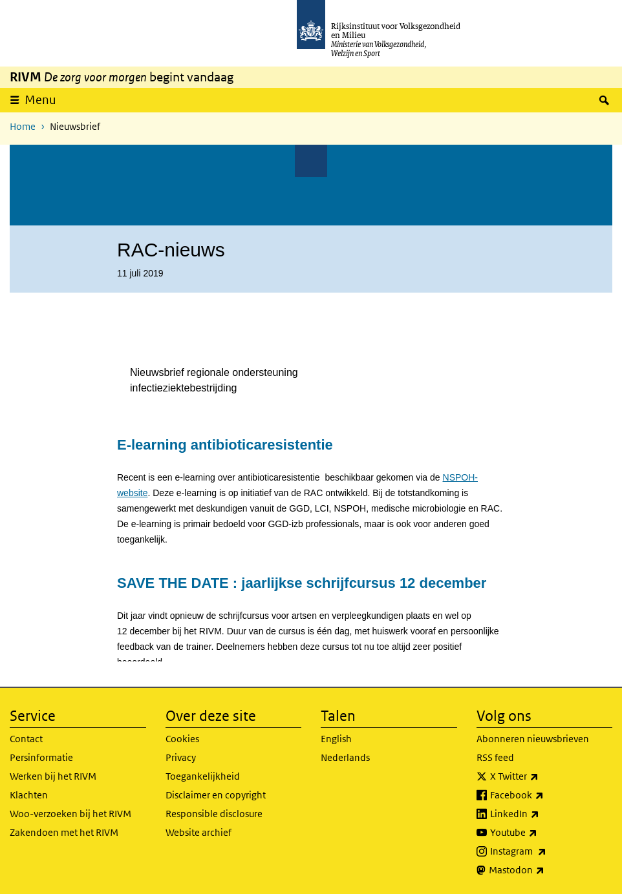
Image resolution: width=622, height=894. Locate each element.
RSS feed (495, 757)
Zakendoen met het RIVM (64, 832)
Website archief (198, 832)
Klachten (29, 795)
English (336, 739)
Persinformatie (41, 757)
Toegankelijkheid (203, 776)
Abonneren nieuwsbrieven (533, 739)
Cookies (182, 739)
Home (23, 126)
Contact (26, 739)
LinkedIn (543, 814)
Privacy (181, 757)
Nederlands (345, 757)
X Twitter (542, 776)
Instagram (546, 851)
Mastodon (545, 870)
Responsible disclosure (214, 813)
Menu (40, 99)
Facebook (545, 795)
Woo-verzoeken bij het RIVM (70, 813)
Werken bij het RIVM (53, 776)
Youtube (542, 832)
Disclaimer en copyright (216, 795)
